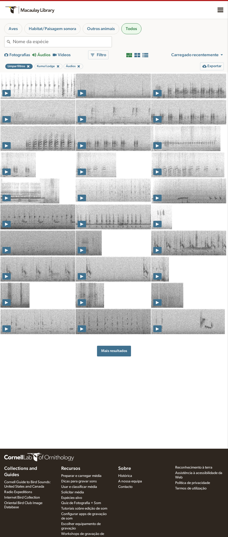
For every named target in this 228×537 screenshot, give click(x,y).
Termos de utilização (191, 488)
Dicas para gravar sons (79, 481)
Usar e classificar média (79, 487)
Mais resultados (114, 351)
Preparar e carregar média (81, 476)
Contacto (125, 487)
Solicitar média (72, 492)
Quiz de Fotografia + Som (81, 503)
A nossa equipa (130, 481)
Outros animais (101, 29)
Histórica (125, 476)
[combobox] (62, 42)
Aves (13, 29)
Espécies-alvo (71, 498)
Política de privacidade (192, 483)
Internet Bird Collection (22, 497)
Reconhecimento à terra (193, 467)
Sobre (124, 468)
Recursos (70, 468)
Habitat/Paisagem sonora (52, 29)
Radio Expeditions (18, 492)
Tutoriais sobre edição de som (84, 508)
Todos (131, 29)
